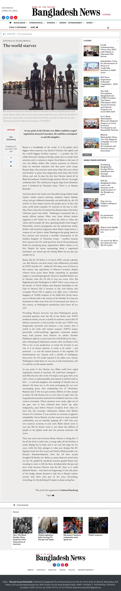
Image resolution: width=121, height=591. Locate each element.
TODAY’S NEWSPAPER (19, 27)
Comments (20, 505)
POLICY (71, 570)
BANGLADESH (21, 23)
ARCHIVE (52, 570)
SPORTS (90, 23)
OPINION (62, 23)
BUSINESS (52, 23)
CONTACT (41, 570)
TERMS (62, 570)
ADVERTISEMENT (86, 570)
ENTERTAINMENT (76, 23)
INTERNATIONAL (37, 23)
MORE (34, 27)
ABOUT (31, 570)
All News (87, 155)
